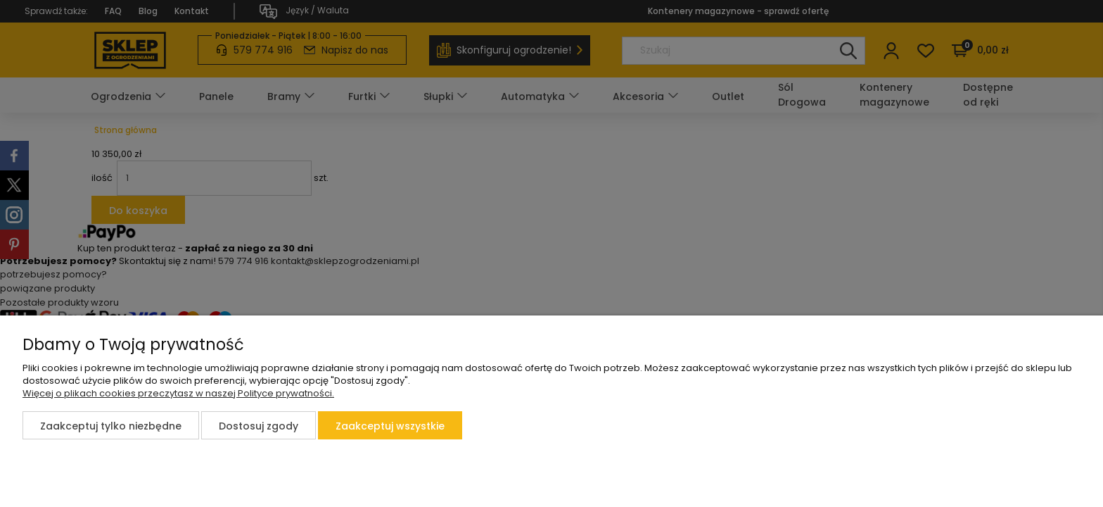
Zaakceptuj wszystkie (390, 426)
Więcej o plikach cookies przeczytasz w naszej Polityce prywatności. (178, 393)
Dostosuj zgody (258, 426)
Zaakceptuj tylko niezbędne (110, 426)
